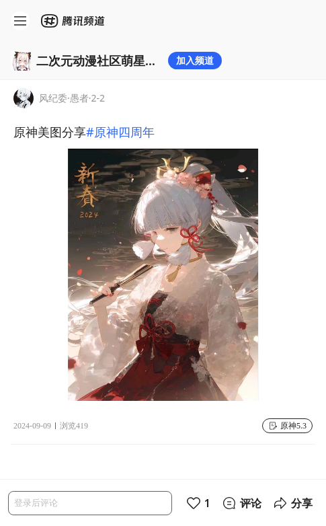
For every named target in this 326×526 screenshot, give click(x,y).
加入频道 (195, 60)
